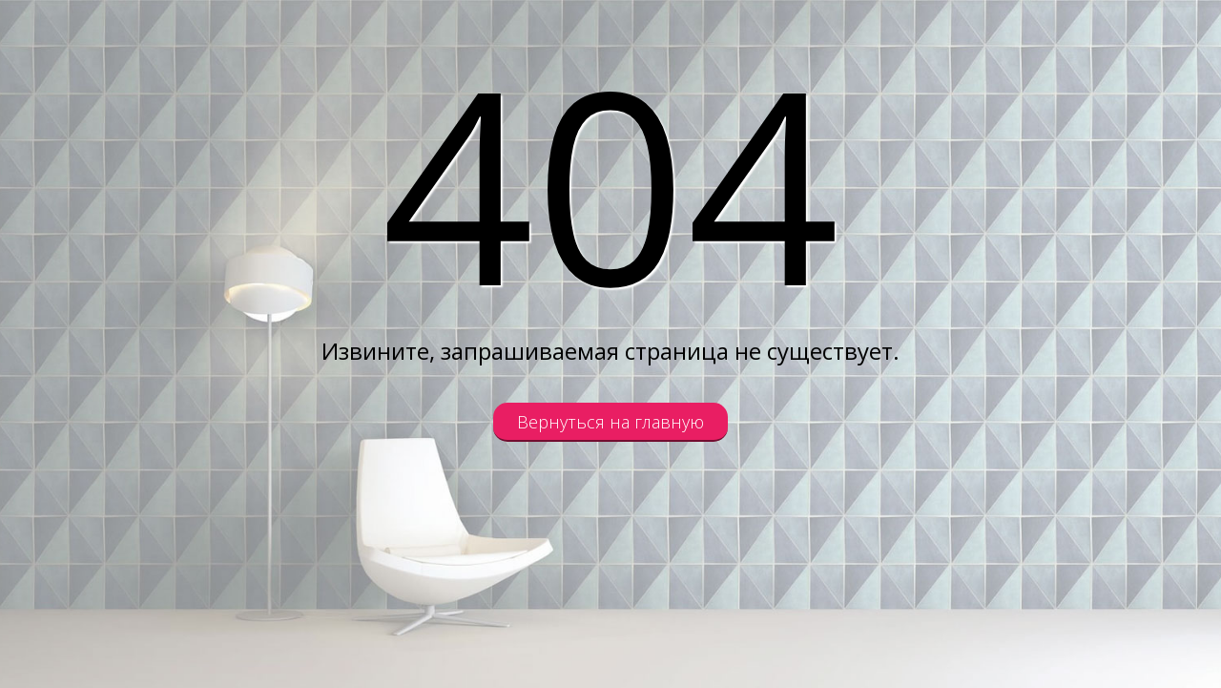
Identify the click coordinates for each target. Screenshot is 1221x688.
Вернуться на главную (610, 421)
